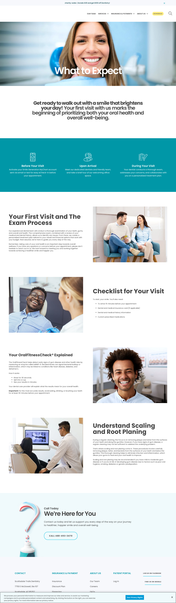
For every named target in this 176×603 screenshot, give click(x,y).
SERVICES (102, 13)
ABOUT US (141, 13)
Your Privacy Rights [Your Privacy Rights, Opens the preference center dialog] (135, 597)
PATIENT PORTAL (122, 573)
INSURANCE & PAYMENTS (121, 13)
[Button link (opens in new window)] (152, 574)
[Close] (172, 597)
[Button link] (158, 14)
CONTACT (20, 573)
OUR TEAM (91, 13)
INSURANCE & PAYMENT (65, 573)
